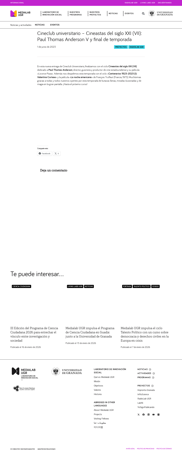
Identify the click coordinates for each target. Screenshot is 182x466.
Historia (98, 394)
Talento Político (142, 286)
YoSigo (155, 286)
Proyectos (121, 47)
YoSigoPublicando (145, 407)
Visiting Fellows (101, 418)
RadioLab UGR (136, 47)
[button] (143, 13)
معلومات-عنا (100, 422)
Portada (127, 286)
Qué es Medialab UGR (104, 376)
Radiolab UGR (131, 3)
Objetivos (98, 385)
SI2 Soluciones (49, 449)
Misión (97, 381)
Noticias (40, 25)
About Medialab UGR (104, 410)
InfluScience (143, 394)
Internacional (17, 3)
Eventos (54, 25)
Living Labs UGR (147, 3)
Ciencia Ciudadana (21, 286)
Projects (98, 414)
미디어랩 (98, 427)
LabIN (140, 402)
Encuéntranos (165, 3)
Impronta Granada (146, 390)
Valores (97, 389)
